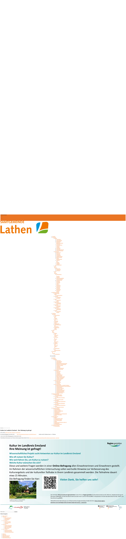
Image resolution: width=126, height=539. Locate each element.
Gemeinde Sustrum (58, 291)
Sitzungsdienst (58, 241)
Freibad (55, 342)
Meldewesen (58, 252)
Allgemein (4, 516)
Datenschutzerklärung (6, 535)
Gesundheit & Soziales (58, 419)
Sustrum (55, 310)
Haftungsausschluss (6, 536)
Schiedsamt (58, 248)
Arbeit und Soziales (57, 380)
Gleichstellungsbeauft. (60, 249)
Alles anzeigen (5, 515)
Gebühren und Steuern (60, 377)
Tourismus (6, 523)
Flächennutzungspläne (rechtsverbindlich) (60, 279)
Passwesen (58, 253)
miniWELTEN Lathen (58, 414)
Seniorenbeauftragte (59, 250)
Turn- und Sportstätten (58, 420)
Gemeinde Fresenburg (58, 281)
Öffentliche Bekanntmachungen (59, 243)
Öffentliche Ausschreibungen (59, 244)
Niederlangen (56, 400)
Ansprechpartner (59, 240)
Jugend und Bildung (8, 526)
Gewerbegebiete (57, 354)
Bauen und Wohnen (57, 384)
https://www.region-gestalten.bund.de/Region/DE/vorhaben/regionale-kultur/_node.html (44, 437)
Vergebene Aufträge (58, 246)
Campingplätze (56, 323)
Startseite (13, 432)
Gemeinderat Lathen (58, 300)
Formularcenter (59, 264)
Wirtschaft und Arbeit (8, 531)
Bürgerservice (56, 251)
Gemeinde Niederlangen (58, 285)
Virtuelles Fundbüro (58, 263)
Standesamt (58, 254)
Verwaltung (54, 237)
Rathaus (55, 238)
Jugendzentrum (56, 348)
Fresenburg (56, 296)
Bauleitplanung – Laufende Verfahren (59, 276)
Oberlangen (56, 304)
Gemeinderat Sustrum (58, 312)
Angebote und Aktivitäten (58, 410)
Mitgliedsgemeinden (55, 393)
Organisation (58, 239)
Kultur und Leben (53, 331)
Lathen (55, 299)
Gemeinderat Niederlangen (58, 303)
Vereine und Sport (8, 522)
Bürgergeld (58, 268)
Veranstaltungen (57, 315)
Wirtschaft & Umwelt (54, 352)
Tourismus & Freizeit (54, 314)
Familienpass (58, 269)
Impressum (4, 534)
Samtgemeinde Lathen (58, 394)
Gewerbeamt (58, 255)
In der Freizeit (5, 520)
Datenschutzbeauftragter (7, 537)
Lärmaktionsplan (59, 280)
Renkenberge (56, 307)
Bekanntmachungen (8, 517)
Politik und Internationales (9, 532)
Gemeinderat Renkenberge (58, 309)
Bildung (55, 333)
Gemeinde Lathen (58, 283)
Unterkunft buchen (56, 322)
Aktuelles (53, 357)
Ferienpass (58, 270)
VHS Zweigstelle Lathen (56, 335)
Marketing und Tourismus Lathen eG (56, 345)
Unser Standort (5, 529)
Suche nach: (2, 511)
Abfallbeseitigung (59, 256)
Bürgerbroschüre (59, 257)
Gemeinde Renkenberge (58, 289)
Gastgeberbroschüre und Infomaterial (60, 413)
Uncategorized (17, 432)
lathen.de (4, 533)
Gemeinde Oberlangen (58, 287)
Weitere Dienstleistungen (59, 259)
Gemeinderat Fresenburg (58, 298)
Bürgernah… (5, 524)
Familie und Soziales (8, 525)
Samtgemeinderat (59, 295)
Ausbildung (58, 247)
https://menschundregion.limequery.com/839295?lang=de (26, 434)
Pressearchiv (7, 519)
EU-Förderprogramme (57, 350)
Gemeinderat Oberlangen (58, 306)
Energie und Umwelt (8, 530)
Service (55, 329)
